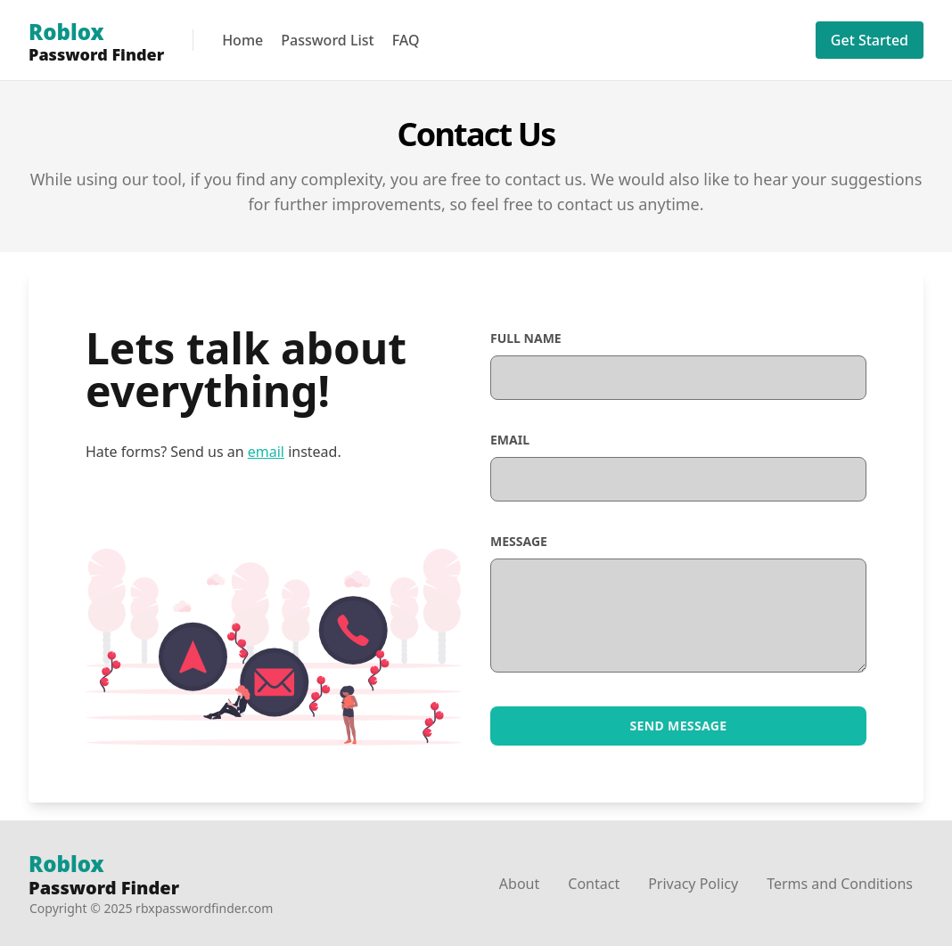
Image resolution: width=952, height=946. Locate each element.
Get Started (869, 40)
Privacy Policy (693, 883)
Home (242, 40)
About (519, 883)
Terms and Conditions (840, 883)
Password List (327, 40)
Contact (594, 883)
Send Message (678, 725)
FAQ (406, 40)
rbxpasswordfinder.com (204, 908)
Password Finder (104, 876)
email (266, 451)
